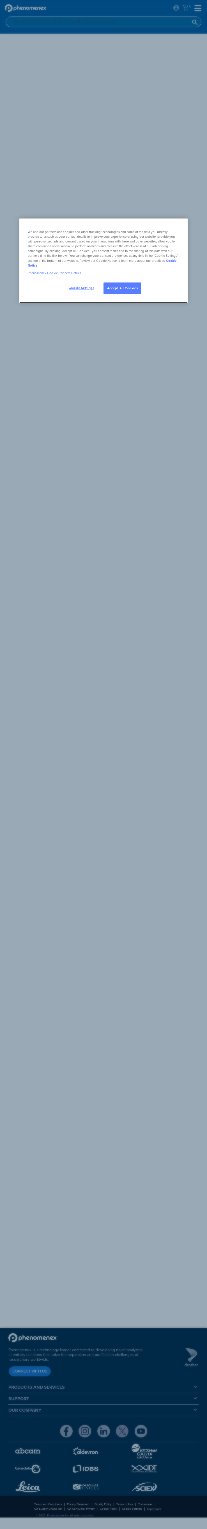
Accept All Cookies (122, 288)
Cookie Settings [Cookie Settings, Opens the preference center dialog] (81, 288)
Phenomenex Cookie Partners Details (54, 273)
